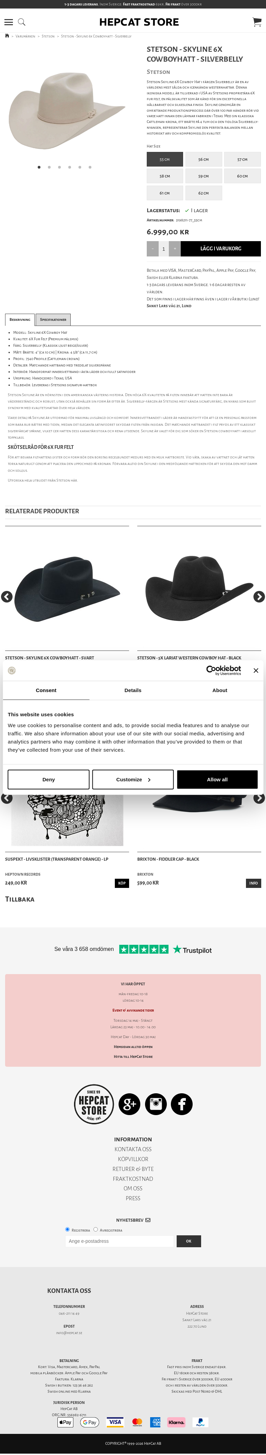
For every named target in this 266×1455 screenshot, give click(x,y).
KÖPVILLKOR (133, 1159)
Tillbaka (20, 899)
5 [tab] (81, 169)
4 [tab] (71, 169)
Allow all (217, 779)
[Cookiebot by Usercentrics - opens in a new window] (211, 671)
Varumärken (25, 36)
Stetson (48, 36)
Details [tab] (133, 690)
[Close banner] (255, 670)
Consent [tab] (46, 690)
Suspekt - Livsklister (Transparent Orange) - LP (56, 859)
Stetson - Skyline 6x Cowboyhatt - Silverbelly (96, 36)
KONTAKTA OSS (133, 1149)
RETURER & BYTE (133, 1169)
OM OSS (133, 1188)
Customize (133, 779)
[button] (8, 22)
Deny (48, 779)
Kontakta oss (69, 1291)
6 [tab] (92, 169)
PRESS (133, 1198)
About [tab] (219, 690)
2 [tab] (51, 169)
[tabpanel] (66, 109)
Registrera (81, 1230)
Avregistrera (111, 1230)
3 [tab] (61, 169)
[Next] (259, 597)
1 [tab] (41, 169)
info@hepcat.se (69, 1332)
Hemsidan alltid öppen (133, 1046)
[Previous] (7, 597)
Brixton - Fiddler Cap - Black (168, 859)
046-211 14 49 (69, 1313)
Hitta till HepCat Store (133, 1056)
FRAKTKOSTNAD (133, 1179)
